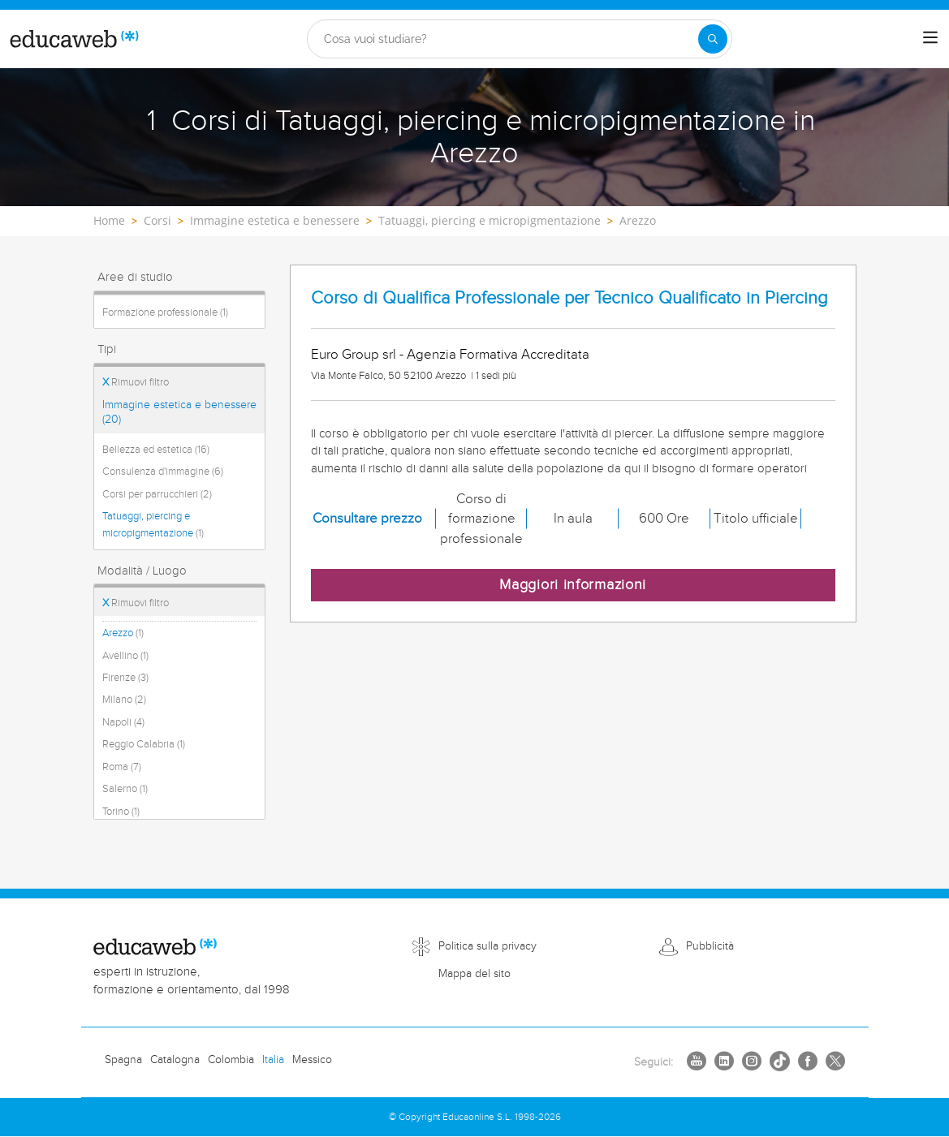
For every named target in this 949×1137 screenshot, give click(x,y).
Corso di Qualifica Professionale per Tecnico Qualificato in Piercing (569, 298)
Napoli (123, 722)
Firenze (125, 677)
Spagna (123, 1059)
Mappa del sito (474, 973)
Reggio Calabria (143, 744)
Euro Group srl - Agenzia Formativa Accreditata (450, 355)
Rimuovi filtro (135, 382)
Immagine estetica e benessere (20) (179, 412)
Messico (312, 1059)
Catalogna (175, 1059)
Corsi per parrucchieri (157, 494)
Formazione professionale (165, 312)
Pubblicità (710, 946)
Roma (121, 766)
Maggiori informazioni (572, 584)
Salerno (125, 788)
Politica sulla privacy (487, 946)
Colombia (231, 1059)
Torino (121, 811)
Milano (124, 699)
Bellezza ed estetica (155, 449)
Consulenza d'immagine (162, 471)
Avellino (125, 655)
